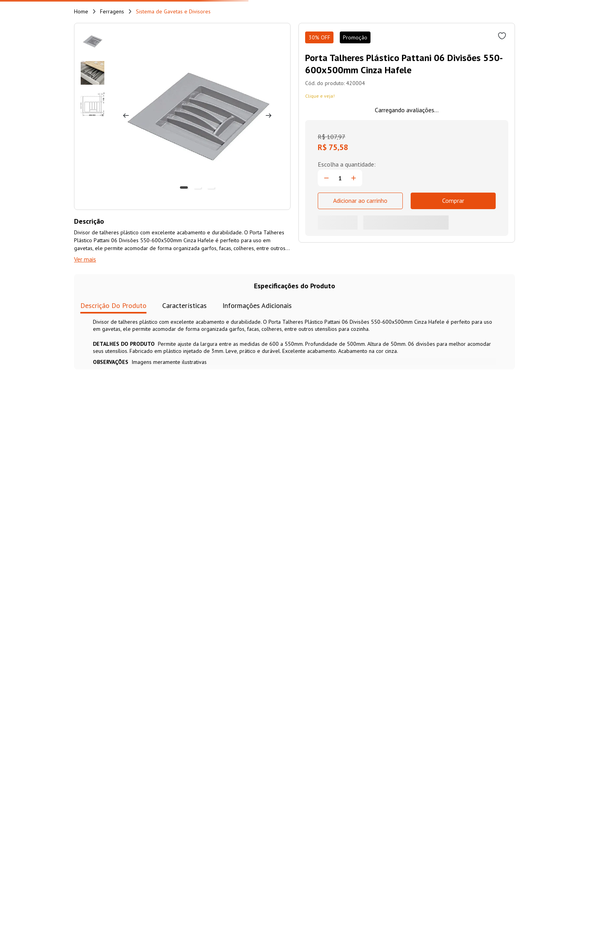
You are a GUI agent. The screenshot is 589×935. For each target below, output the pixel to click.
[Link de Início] (81, 11)
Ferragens (112, 11)
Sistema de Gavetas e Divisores (173, 11)
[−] (326, 178)
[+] (353, 178)
